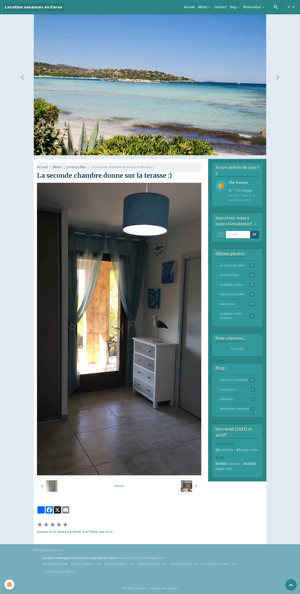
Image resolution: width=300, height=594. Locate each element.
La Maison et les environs (237, 317)
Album (203, 7)
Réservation (252, 7)
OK (254, 234)
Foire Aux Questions (237, 381)
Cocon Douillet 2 (116, 564)
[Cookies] (10, 584)
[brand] (33, 7)
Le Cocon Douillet (237, 265)
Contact (220, 7)
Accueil (189, 7)
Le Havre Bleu (76, 167)
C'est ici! (237, 350)
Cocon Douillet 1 (82, 564)
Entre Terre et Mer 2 (59, 572)
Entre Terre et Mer (237, 295)
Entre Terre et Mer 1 (215, 564)
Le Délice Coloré (237, 285)
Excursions (237, 391)
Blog (233, 7)
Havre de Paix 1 (149, 564)
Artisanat (237, 401)
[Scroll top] (291, 585)
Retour (119, 486)
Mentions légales (133, 588)
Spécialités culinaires (237, 413)
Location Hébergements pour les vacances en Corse (80, 558)
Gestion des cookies (164, 588)
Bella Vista (237, 304)
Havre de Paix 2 (181, 564)
